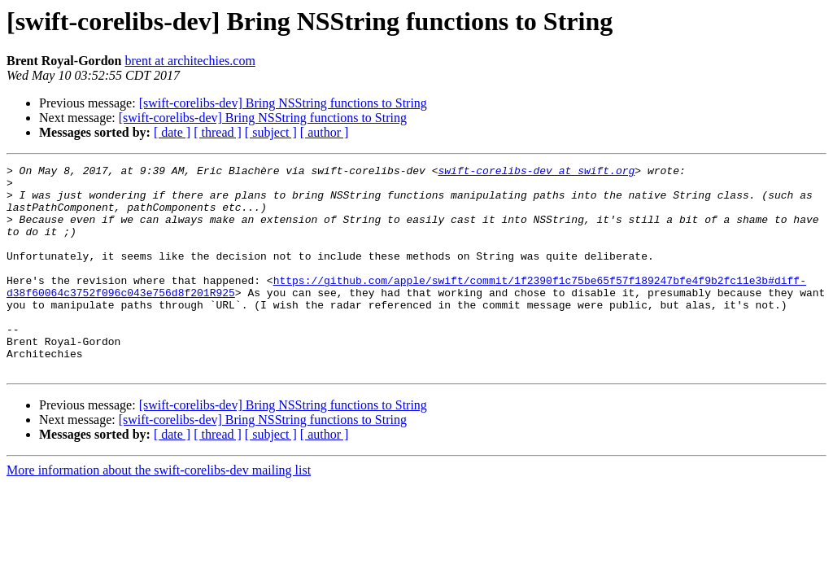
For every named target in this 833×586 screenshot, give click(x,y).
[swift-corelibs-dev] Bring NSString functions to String (283, 103)
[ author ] (324, 132)
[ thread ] (218, 132)
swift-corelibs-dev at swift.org (536, 172)
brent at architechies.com (189, 61)
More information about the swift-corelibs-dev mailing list (159, 511)
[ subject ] (271, 132)
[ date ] (172, 132)
